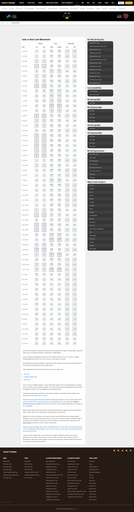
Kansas (91, 198)
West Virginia (93, 248)
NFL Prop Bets (74, 8)
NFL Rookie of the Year (95, 167)
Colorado (92, 188)
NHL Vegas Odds (7, 477)
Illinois (91, 192)
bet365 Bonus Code (94, 43)
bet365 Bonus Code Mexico (53, 499)
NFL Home (4, 8)
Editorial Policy (92, 497)
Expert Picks (31, 3)
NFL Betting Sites (122, 8)
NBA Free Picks (28, 466)
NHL (94, 3)
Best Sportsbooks (50, 461)
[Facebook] (114, 451)
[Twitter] (119, 451)
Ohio (91, 232)
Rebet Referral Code (73, 486)
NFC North (92, 117)
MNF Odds (92, 174)
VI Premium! (44, 395)
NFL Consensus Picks (41, 8)
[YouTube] (123, 451)
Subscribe (129, 3)
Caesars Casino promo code (63, 429)
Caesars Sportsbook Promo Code (98, 59)
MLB (88, 3)
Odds (2, 22)
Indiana (91, 195)
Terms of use (92, 486)
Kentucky (92, 202)
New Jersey (92, 222)
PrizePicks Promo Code (95, 79)
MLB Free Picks (28, 469)
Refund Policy (92, 488)
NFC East (92, 110)
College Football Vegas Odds (10, 472)
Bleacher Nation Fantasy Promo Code (77, 491)
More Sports (115, 3)
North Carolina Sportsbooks (96, 228)
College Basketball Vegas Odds (11, 475)
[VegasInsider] (10, 452)
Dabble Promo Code (73, 475)
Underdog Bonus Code (51, 480)
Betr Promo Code (72, 477)
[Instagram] (131, 451)
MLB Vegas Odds (7, 469)
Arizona (91, 185)
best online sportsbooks (45, 399)
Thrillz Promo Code (72, 469)
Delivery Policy (92, 491)
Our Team (91, 477)
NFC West (92, 114)
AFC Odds (92, 128)
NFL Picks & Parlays (64, 8)
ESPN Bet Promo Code (95, 63)
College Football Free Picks (31, 472)
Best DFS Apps (71, 461)
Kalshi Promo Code (72, 488)
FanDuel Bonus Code (51, 469)
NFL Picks (19, 8)
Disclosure (75, 509)
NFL (77, 3)
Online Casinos (93, 499)
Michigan (92, 218)
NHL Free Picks (28, 477)
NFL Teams (105, 8)
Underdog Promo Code (95, 66)
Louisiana (92, 205)
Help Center (92, 480)
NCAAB (106, 3)
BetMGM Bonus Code (95, 49)
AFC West (92, 139)
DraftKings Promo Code (95, 53)
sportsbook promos (29, 403)
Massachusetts (93, 215)
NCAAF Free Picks (94, 94)
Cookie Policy (92, 494)
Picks (7, 22)
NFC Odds (92, 103)
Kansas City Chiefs (67, 357)
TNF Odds (92, 177)
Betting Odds (6, 461)
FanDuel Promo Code (95, 56)
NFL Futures (93, 157)
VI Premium (92, 461)
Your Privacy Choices (6, 502)
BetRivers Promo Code (95, 69)
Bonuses (21, 3)
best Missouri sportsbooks (46, 420)
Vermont (92, 242)
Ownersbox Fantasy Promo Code (76, 494)
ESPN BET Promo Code (52, 477)
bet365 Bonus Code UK (52, 497)
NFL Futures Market (29, 8)
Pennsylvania (93, 235)
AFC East (92, 136)
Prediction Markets (67, 3)
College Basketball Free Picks (32, 475)
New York (92, 225)
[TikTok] (127, 451)
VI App (90, 464)
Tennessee (92, 238)
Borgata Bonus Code (95, 76)
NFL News (98, 8)
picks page (34, 395)
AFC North (92, 143)
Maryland (92, 212)
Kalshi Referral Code (95, 83)
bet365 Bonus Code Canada (53, 494)
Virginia (91, 245)
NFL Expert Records (52, 8)
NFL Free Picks (93, 91)
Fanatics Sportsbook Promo (53, 464)
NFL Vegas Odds (7, 464)
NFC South (92, 120)
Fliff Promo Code (72, 472)
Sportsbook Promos (94, 469)
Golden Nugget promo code (44, 429)
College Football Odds (30, 377)
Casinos (40, 3)
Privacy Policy (92, 483)
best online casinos (63, 427)
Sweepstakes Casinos (52, 3)
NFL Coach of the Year (95, 171)
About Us (91, 475)
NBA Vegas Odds (7, 466)
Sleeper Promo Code (95, 73)
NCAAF (100, 3)
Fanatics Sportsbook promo (41, 401)
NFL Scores (82, 8)
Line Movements (15, 22)
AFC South (92, 146)
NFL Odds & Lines (94, 154)
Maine (91, 208)
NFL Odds (11, 8)
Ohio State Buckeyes (45, 359)
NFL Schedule (113, 8)
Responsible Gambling (94, 472)
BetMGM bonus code (60, 401)
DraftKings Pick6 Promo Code (75, 497)
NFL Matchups (90, 8)
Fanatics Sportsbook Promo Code (98, 46)
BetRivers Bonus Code (51, 483)
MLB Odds (27, 379)
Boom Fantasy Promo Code (74, 480)
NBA (83, 3)
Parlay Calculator (93, 466)
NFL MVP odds (93, 164)
